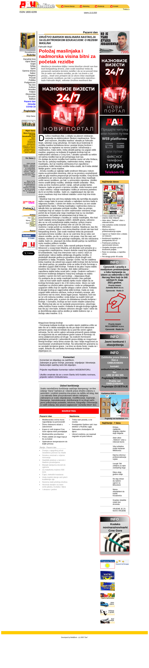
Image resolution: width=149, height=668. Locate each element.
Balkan (32, 99)
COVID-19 (31, 107)
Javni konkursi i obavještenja (115, 343)
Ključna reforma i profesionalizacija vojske (111, 230)
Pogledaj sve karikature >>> (116, 419)
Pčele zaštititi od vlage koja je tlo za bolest (54, 438)
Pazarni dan (30, 101)
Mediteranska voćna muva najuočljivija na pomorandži (53, 421)
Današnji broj (29, 59)
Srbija (33, 66)
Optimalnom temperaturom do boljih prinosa (54, 442)
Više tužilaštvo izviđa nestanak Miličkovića (114, 226)
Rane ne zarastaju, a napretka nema (114, 253)
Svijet (33, 64)
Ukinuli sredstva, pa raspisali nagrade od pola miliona (84, 435)
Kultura (32, 87)
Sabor (33, 73)
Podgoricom (30, 82)
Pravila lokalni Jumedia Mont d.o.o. (115, 286)
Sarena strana (29, 71)
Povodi (32, 78)
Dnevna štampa (69, 6)
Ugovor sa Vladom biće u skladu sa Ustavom (114, 235)
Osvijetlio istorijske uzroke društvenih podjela (112, 249)
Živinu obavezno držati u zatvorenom (52, 425)
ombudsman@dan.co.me (115, 369)
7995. (125, 52)
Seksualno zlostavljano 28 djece (83, 430)
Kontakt (115, 6)
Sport (33, 68)
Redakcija (101, 6)
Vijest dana (30, 61)
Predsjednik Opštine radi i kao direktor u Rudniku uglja (84, 425)
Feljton (32, 92)
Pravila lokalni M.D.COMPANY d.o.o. (114, 325)
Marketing (86, 6)
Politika (32, 80)
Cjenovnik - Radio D (115, 291)
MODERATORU (82, 370)
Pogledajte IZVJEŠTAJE (115, 386)
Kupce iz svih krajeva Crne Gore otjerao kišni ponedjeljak (54, 430)
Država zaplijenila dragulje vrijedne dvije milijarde (112, 217)
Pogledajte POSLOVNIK (115, 378)
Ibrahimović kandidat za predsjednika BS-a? (111, 239)
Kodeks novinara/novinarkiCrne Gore (115, 527)
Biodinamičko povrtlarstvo (53, 434)
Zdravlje (32, 104)
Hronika (32, 89)
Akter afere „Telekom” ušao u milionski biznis (113, 221)
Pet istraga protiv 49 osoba (112, 257)
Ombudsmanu (61, 377)
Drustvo (32, 96)
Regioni (32, 75)
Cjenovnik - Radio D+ (114, 329)
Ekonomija (31, 94)
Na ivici (32, 85)
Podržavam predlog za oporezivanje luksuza (111, 244)
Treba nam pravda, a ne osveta (82, 421)
